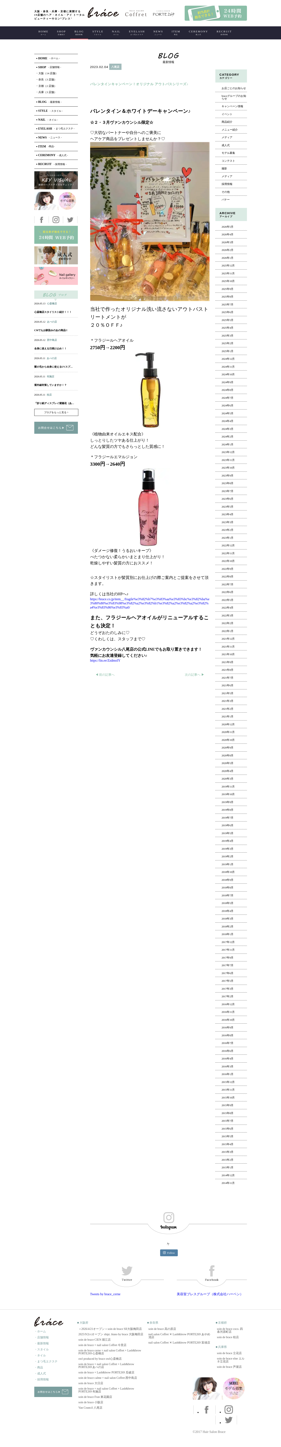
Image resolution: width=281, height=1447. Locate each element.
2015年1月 (227, 1167)
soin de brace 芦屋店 (229, 1366)
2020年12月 (228, 724)
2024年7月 (227, 397)
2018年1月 (227, 934)
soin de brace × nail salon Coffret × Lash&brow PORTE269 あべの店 (106, 1366)
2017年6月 (227, 973)
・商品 (38, 1367)
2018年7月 (227, 895)
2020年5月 (227, 763)
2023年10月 (228, 467)
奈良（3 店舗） (46, 79)
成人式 (226, 145)
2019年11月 (228, 786)
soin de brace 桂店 (228, 1337)
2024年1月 (227, 444)
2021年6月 (227, 685)
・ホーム (40, 1331)
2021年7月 (227, 677)
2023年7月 (227, 491)
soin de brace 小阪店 (91, 1402)
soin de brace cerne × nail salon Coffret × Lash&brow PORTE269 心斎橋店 (110, 1352)
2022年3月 (227, 615)
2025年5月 (227, 320)
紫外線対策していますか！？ (50, 385)
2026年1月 (227, 257)
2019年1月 (227, 864)
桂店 (49, 395)
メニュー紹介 (230, 129)
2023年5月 (227, 506)
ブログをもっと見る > (56, 412)
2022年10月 (228, 561)
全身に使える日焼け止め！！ (50, 348)
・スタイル (41, 1349)
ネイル (47, 326)
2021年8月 (227, 669)
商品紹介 (227, 121)
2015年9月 (227, 1105)
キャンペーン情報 (232, 106)
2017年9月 (227, 957)
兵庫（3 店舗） (46, 92)
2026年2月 (227, 250)
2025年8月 (227, 296)
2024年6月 (227, 405)
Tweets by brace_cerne (105, 1294)
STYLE (97, 32)
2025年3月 (227, 335)
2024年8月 (227, 390)
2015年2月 (227, 1159)
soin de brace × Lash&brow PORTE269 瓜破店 (106, 1372)
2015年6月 (227, 1128)
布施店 (50, 376)
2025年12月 (228, 265)
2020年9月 (227, 747)
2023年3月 (227, 522)
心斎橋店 (52, 303)
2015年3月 (227, 1152)
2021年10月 (228, 654)
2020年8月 (227, 755)
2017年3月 (227, 988)
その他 (226, 192)
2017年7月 (227, 965)
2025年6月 (227, 312)
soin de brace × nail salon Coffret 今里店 (103, 1345)
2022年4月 (227, 607)
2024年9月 (227, 382)
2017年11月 (228, 949)
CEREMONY (198, 32)
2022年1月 (227, 631)
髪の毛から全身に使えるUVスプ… (53, 366)
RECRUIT (224, 32)
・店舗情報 (41, 1337)
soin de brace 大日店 (91, 1383)
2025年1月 (227, 351)
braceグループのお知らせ (234, 97)
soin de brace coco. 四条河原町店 (230, 1330)
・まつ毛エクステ (46, 1361)
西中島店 (52, 340)
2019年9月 (227, 802)
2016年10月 (228, 1019)
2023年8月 (227, 483)
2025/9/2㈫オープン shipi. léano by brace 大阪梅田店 (111, 1334)
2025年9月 (227, 289)
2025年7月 (227, 304)
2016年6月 (227, 1051)
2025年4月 (227, 327)
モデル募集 (228, 153)
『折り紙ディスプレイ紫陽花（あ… (54, 403)
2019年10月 (228, 794)
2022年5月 (227, 600)
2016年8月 (227, 1035)
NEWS (158, 32)
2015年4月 (227, 1144)
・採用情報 (41, 1379)
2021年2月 (227, 708)
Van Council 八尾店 (90, 1407)
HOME (43, 32)
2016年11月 (228, 1012)
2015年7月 (227, 1120)
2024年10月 (228, 374)
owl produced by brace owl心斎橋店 (100, 1358)
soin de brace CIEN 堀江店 (95, 1339)
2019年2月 (227, 856)
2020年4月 (227, 771)
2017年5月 (227, 980)
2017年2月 (227, 996)
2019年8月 (227, 809)
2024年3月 (227, 429)
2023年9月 (227, 475)
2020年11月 (228, 732)
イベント (227, 114)
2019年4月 (227, 841)
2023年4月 (227, 514)
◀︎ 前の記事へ (105, 674)
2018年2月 (227, 926)
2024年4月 (227, 421)
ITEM (176, 32)
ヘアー (101, 76)
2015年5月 (227, 1136)
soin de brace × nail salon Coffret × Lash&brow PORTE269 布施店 (106, 1390)
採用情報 (227, 184)
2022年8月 (227, 576)
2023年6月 (227, 498)
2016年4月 (227, 1058)
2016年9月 (227, 1027)
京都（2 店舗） (46, 85)
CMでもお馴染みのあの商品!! (50, 330)
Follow (169, 1252)
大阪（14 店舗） (47, 73)
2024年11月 (228, 366)
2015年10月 (228, 1097)
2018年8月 (227, 887)
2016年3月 (227, 1066)
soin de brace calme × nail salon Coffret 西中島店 (108, 1377)
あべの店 (52, 322)
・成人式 (40, 1373)
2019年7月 (227, 817)
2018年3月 (227, 918)
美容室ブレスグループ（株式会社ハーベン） (210, 1294)
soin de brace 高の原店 (162, 1328)
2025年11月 (228, 273)
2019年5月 (227, 833)
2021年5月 (227, 693)
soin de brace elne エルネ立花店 (230, 1360)
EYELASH (137, 32)
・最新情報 (41, 1343)
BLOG (79, 32)
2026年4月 (227, 234)
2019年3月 (227, 848)
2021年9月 (227, 662)
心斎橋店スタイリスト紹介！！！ (53, 312)
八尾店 (115, 66)
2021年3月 (227, 701)
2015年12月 (228, 1082)
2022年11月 (228, 553)
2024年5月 (227, 413)
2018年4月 (227, 911)
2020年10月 (228, 740)
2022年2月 (227, 623)
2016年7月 (227, 1043)
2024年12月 (228, 358)
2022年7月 (227, 584)
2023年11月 (228, 460)
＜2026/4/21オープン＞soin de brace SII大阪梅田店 (110, 1328)
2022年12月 (228, 545)
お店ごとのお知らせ (234, 88)
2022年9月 (227, 568)
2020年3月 (227, 778)
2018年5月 (227, 903)
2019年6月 (227, 825)
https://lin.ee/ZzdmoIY (105, 660)
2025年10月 (228, 281)
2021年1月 (227, 716)
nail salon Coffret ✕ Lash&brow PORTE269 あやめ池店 (179, 1336)
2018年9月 (227, 879)
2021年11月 (228, 646)
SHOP (61, 32)
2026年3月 (227, 242)
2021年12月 (228, 638)
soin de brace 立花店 (229, 1353)
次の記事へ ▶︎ (194, 674)
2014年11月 (228, 1183)
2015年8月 (227, 1113)
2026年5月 (227, 226)
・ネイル (40, 1355)
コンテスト (228, 160)
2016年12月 (228, 1004)
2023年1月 (227, 537)
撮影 (224, 168)
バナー (226, 199)
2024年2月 (227, 436)
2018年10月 (228, 872)
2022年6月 (227, 592)
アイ (55, 326)
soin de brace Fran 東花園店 (95, 1396)
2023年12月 (228, 452)
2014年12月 (228, 1175)
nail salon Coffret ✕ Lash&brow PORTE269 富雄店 (179, 1342)
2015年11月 (228, 1089)
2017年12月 (228, 942)
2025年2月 (227, 343)
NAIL (116, 32)
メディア (227, 137)
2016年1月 (227, 1074)
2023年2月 (227, 530)
